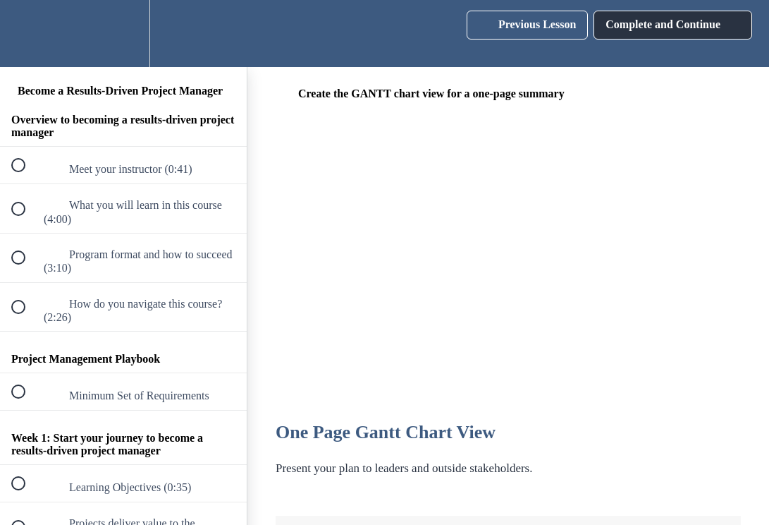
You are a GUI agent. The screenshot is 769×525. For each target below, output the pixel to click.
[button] (26, 33)
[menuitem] (123, 33)
